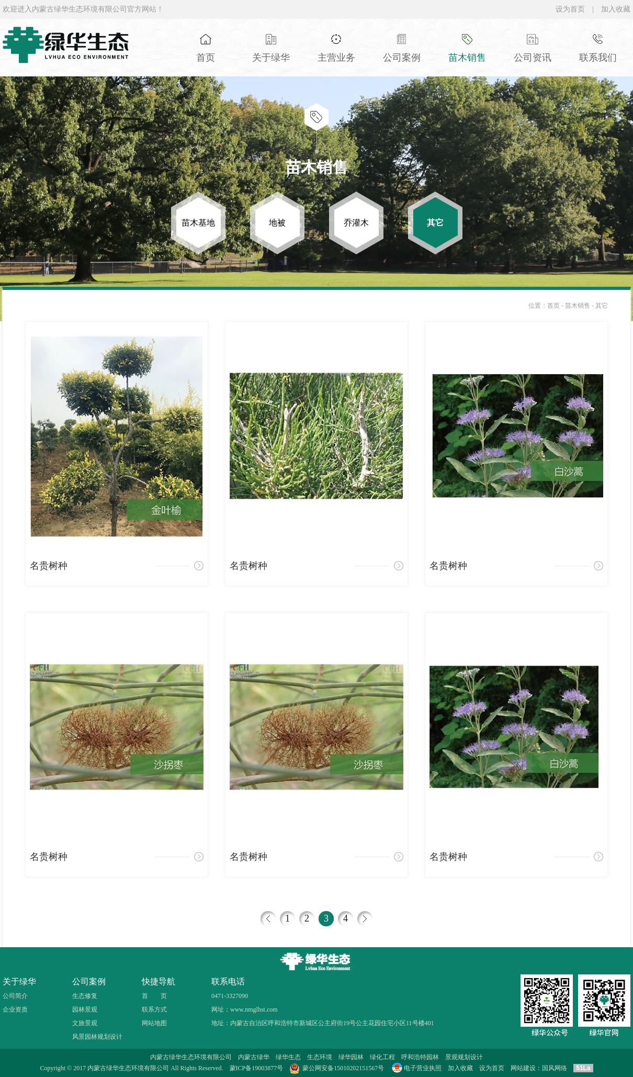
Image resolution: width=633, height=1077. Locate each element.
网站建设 (523, 1068)
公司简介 (15, 996)
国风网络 (554, 1068)
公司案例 (89, 981)
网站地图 (154, 1023)
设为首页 (570, 9)
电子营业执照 (416, 1068)
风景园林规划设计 (97, 1036)
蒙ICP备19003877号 (257, 1068)
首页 (553, 305)
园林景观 (84, 1009)
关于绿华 (19, 981)
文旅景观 (84, 1023)
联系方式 (154, 1009)
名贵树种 (48, 565)
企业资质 (15, 1009)
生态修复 (84, 996)
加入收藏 (615, 9)
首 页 (154, 996)
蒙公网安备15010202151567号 (343, 1068)
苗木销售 (578, 305)
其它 (601, 305)
